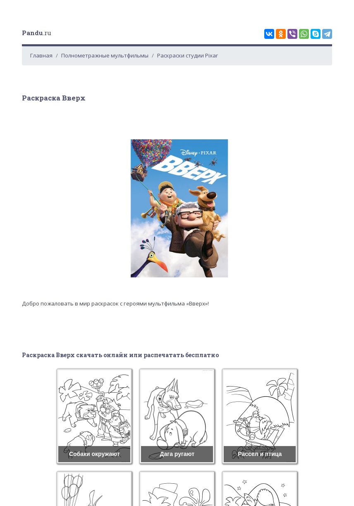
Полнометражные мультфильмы (104, 55)
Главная (41, 55)
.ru (36, 33)
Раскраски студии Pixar (187, 55)
